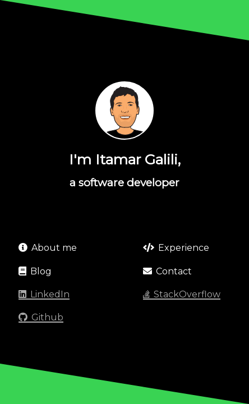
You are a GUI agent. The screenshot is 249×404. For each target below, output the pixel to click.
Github (41, 317)
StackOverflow (181, 294)
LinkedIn (44, 294)
